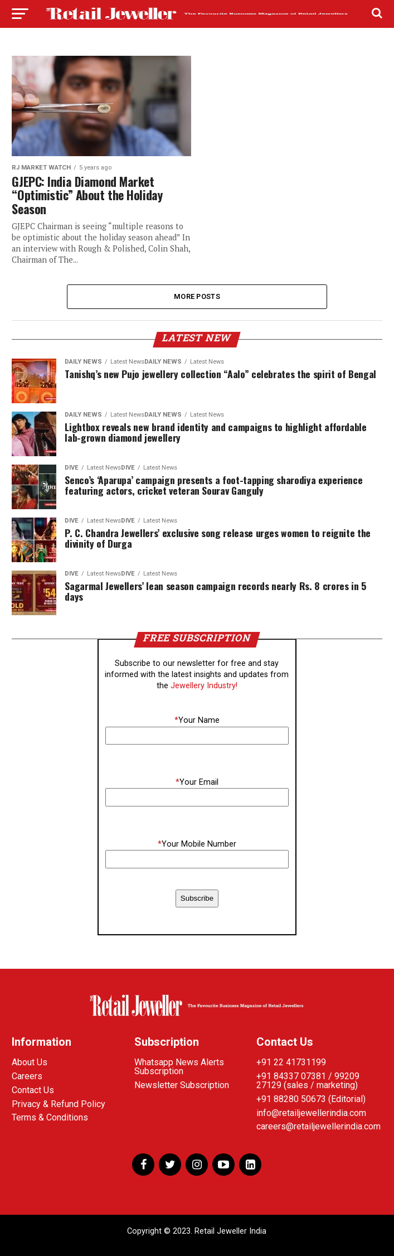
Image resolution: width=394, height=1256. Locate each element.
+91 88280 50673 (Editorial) (311, 1099)
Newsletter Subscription (181, 1085)
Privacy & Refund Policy (58, 1104)
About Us (29, 1062)
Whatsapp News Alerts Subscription (179, 1067)
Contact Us (33, 1090)
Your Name (197, 721)
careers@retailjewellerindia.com (318, 1127)
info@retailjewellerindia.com (311, 1113)
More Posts (197, 296)
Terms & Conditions (50, 1118)
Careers (27, 1076)
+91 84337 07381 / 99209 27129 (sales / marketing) (307, 1081)
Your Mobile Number (197, 844)
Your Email (197, 783)
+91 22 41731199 (291, 1062)
